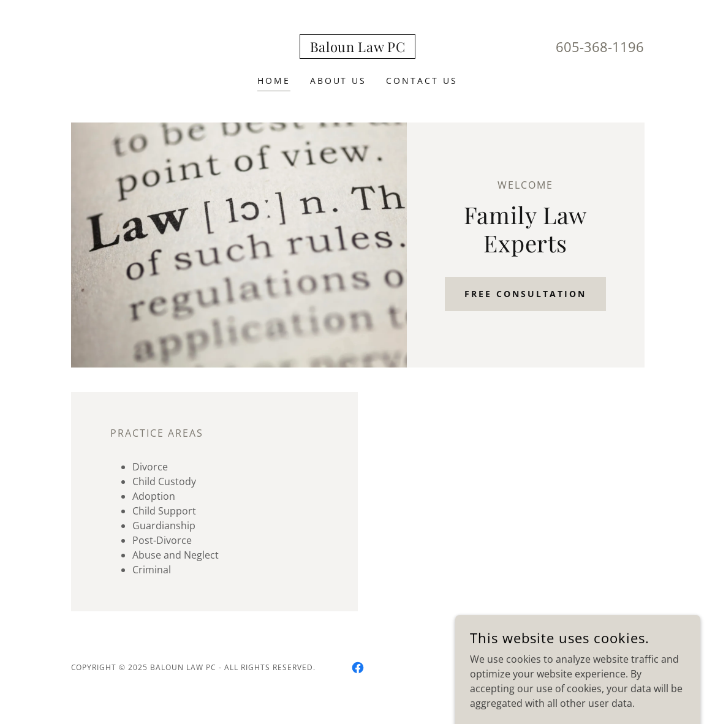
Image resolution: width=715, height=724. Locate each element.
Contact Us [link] (422, 80)
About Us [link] (338, 80)
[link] (358, 48)
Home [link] (273, 80)
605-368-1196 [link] (600, 46)
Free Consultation (525, 294)
